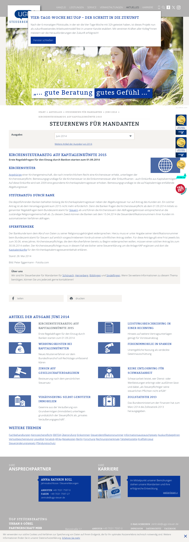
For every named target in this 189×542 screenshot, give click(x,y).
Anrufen (46, 490)
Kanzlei (61, 7)
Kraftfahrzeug (145, 439)
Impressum (137, 529)
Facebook (170, 529)
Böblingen (95, 275)
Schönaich (68, 275)
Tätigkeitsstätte (128, 439)
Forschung (89, 439)
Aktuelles (132, 7)
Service (91, 7)
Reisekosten (69, 439)
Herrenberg (81, 275)
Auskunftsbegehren (169, 435)
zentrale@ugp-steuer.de (53, 497)
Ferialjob (50, 439)
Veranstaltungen (111, 7)
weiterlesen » (170, 492)
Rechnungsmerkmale (108, 439)
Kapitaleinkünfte (18, 249)
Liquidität (39, 439)
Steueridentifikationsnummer (107, 435)
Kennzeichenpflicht (41, 435)
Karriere (147, 7)
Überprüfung (69, 435)
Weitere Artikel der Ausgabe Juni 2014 (73, 143)
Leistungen (76, 7)
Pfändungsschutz (46, 443)
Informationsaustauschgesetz (140, 435)
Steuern (73, 210)
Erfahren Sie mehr (71, 537)
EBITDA (57, 435)
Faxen (45, 494)
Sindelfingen (113, 275)
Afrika (58, 439)
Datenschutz (153, 529)
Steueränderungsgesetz (22, 443)
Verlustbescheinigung (21, 439)
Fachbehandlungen (19, 435)
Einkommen (83, 435)
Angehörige (15, 174)
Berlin (79, 439)
